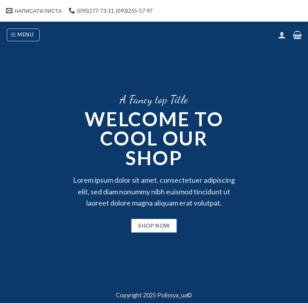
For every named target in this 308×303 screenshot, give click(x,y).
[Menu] (23, 34)
